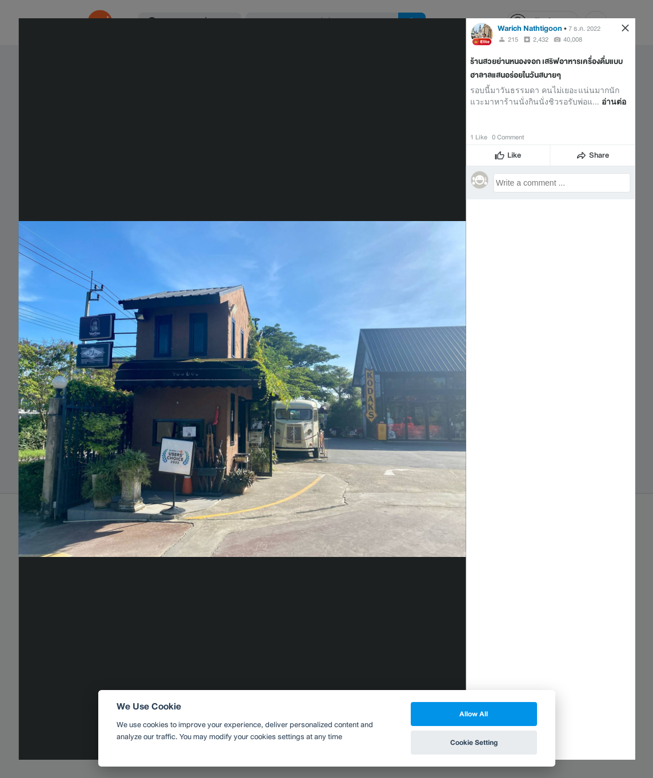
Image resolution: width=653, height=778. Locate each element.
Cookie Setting (474, 742)
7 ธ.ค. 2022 (584, 28)
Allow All (473, 713)
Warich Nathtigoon (530, 28)
